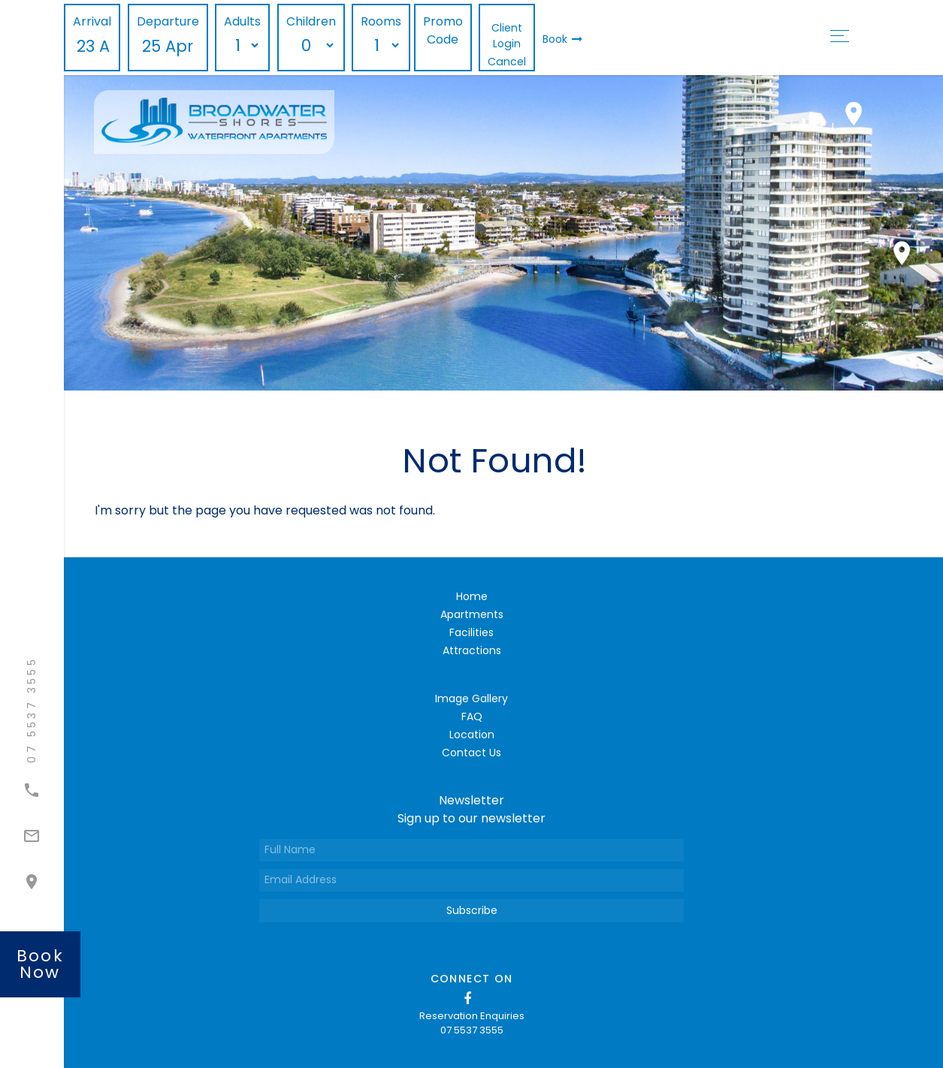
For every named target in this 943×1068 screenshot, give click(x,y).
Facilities (471, 632)
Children (311, 21)
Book (562, 39)
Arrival (92, 21)
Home (472, 596)
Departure (168, 21)
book (40, 964)
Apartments (471, 614)
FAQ (471, 716)
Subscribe (471, 910)
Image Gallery (471, 698)
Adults (242, 21)
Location (471, 734)
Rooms (381, 21)
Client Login (506, 35)
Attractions (472, 650)
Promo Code (443, 30)
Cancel (507, 61)
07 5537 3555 (471, 1030)
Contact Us (471, 752)
